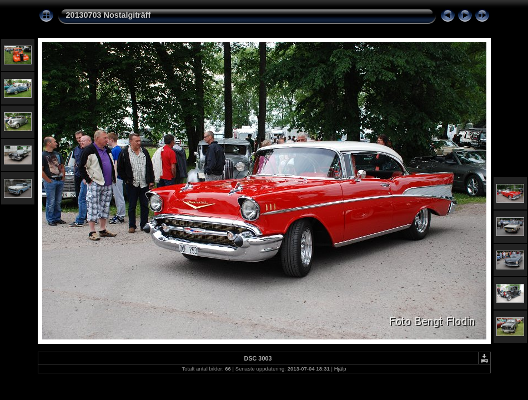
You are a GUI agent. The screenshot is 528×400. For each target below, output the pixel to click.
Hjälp (340, 369)
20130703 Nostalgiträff (108, 15)
